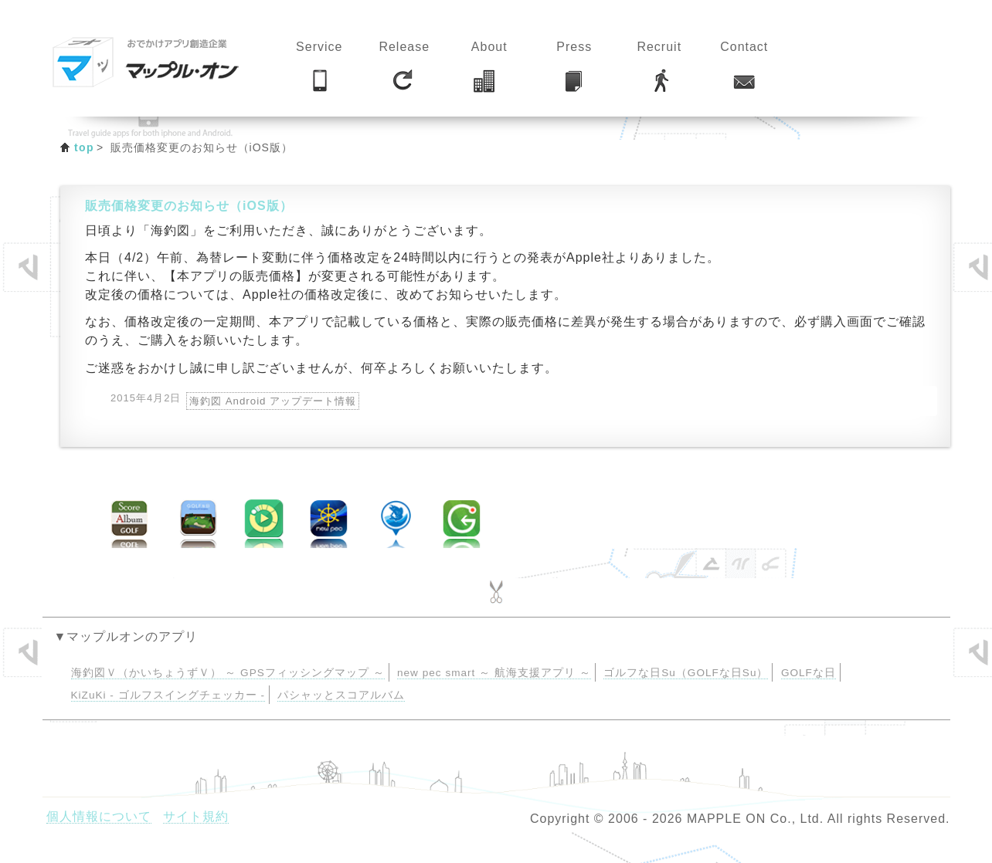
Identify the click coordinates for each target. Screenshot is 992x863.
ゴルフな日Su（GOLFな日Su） (685, 673)
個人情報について (98, 816)
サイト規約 (196, 816)
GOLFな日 (808, 673)
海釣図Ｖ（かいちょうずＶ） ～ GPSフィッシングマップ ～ (228, 673)
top (84, 147)
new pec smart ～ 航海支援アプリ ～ (494, 673)
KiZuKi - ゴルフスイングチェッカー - (168, 695)
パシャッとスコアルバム (341, 695)
